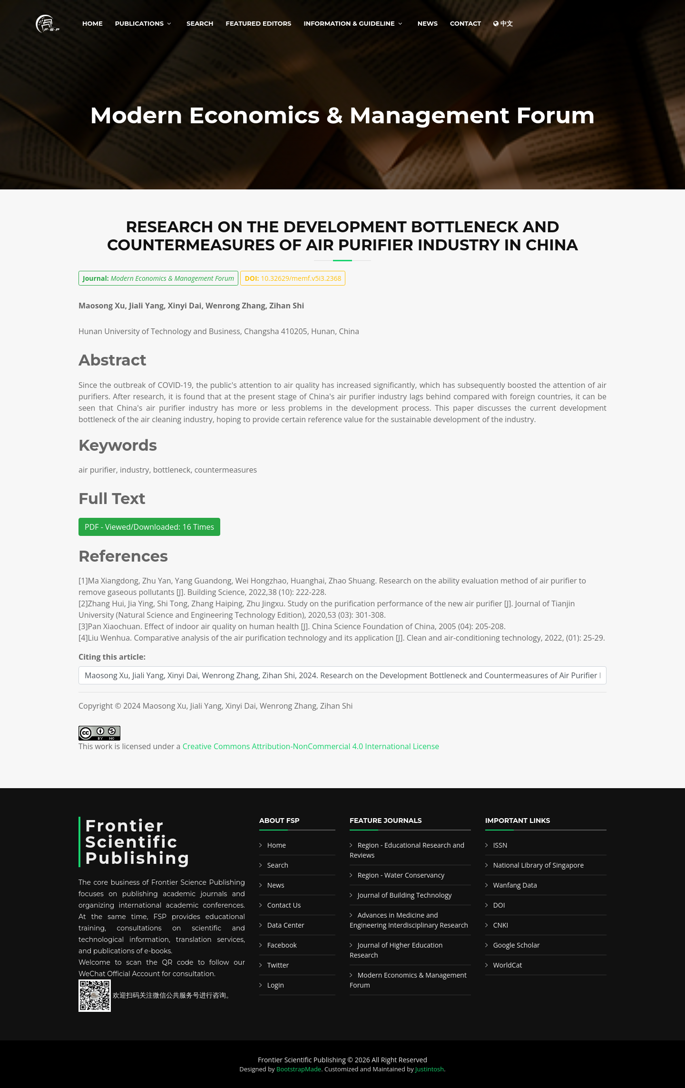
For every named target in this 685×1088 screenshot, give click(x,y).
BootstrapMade (298, 1069)
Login (275, 984)
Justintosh (429, 1069)
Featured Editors (259, 23)
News (428, 23)
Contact (465, 23)
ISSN (500, 845)
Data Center (285, 925)
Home (92, 23)
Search (199, 23)
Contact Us (284, 905)
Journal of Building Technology (405, 895)
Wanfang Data (515, 885)
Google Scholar (516, 945)
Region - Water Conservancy (401, 875)
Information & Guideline (348, 23)
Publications (139, 23)
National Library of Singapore (538, 865)
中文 (503, 23)
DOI (499, 905)
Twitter (278, 964)
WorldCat (507, 964)
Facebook (282, 945)
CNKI (501, 925)
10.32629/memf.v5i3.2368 (293, 278)
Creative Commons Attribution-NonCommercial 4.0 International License (311, 746)
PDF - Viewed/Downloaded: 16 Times (149, 527)
